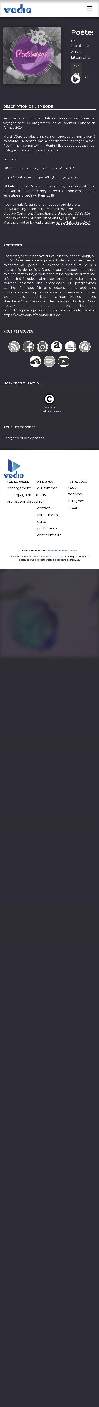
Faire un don (47, 525)
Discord (74, 518)
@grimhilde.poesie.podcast (67, 156)
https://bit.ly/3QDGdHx (60, 228)
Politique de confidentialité (49, 542)
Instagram (76, 511)
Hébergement (19, 499)
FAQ (40, 512)
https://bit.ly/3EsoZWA (73, 233)
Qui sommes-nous (48, 502)
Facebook (75, 505)
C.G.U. (41, 532)
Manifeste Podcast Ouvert (61, 561)
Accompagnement (22, 505)
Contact (43, 519)
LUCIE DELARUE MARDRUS (88, 87)
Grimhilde (80, 56)
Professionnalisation (23, 512)
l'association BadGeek (44, 567)
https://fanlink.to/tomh (55, 219)
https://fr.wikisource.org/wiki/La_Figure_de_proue (41, 188)
